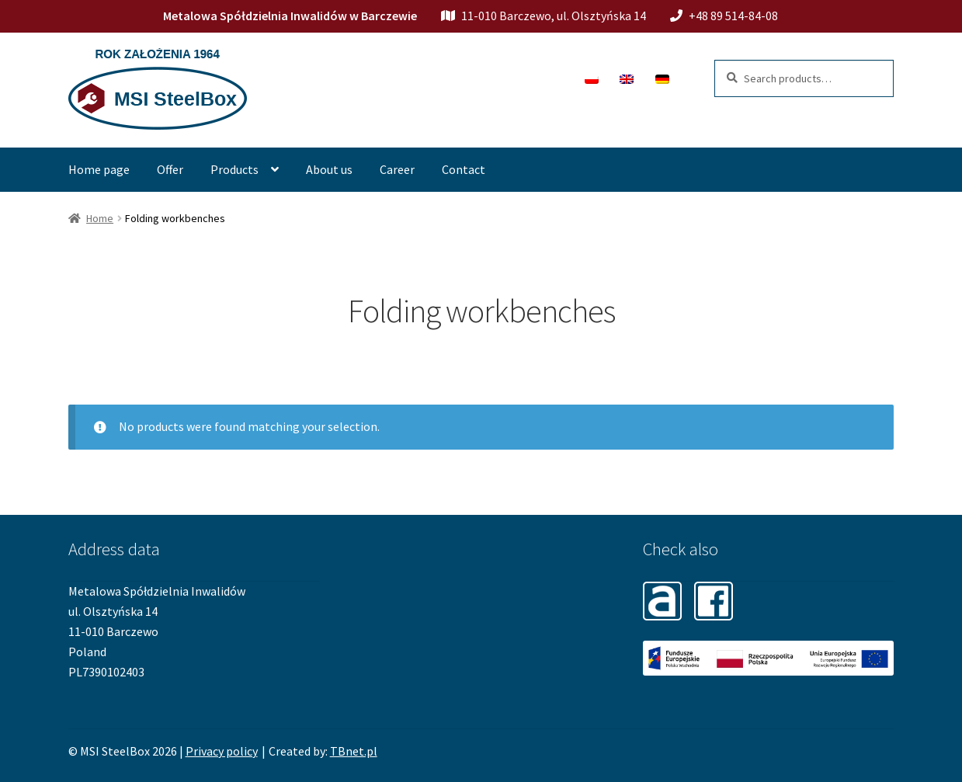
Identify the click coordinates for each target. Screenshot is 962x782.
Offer (170, 169)
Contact (463, 169)
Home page (99, 169)
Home (99, 218)
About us (329, 169)
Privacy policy (222, 751)
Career (397, 169)
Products (234, 169)
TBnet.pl (353, 751)
